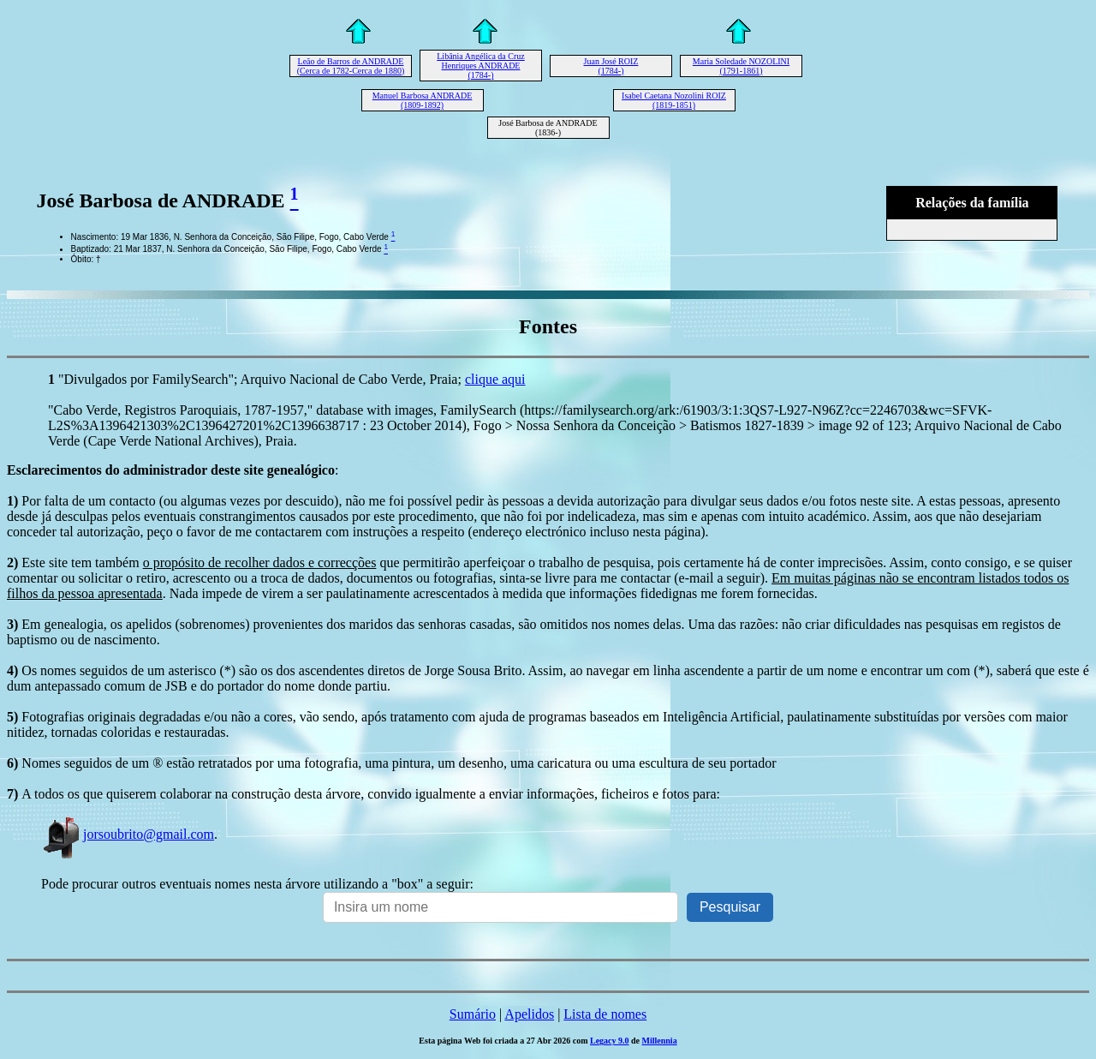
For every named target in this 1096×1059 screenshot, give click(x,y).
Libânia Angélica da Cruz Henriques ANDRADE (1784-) (480, 65)
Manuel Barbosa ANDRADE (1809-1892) (422, 100)
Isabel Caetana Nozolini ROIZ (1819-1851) (674, 100)
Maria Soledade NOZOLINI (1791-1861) (741, 66)
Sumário (473, 1014)
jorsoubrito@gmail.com (127, 834)
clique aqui (495, 379)
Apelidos (529, 1014)
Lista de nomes (604, 1014)
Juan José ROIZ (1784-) (611, 66)
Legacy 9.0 (609, 1040)
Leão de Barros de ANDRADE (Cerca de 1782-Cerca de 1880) (351, 66)
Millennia (659, 1040)
